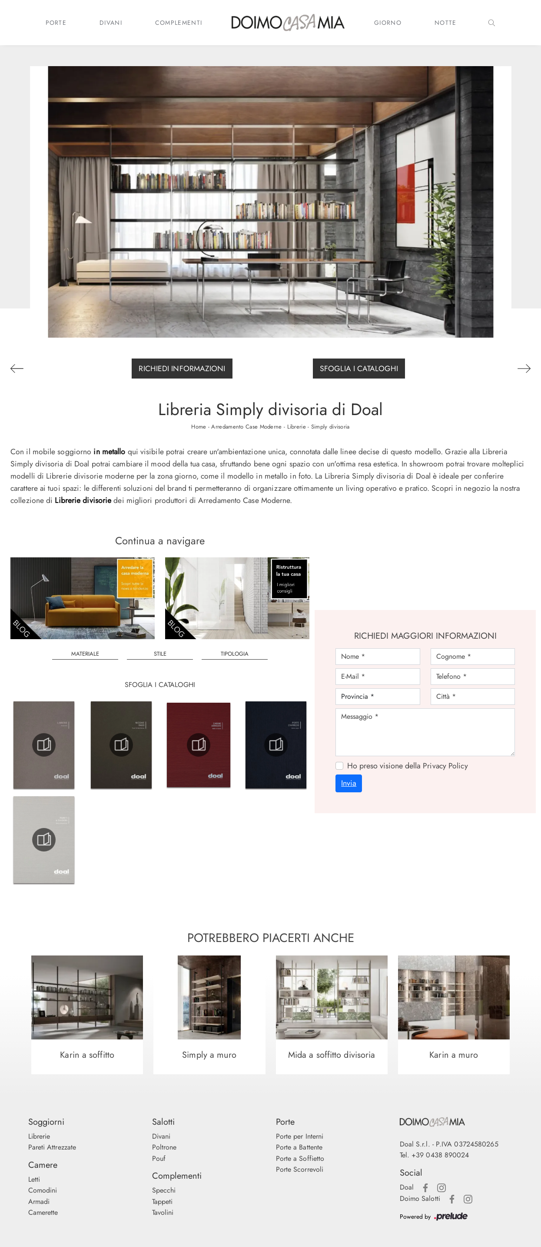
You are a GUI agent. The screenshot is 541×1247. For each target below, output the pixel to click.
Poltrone (164, 1147)
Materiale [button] (85, 654)
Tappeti (162, 1202)
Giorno (388, 22)
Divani (111, 22)
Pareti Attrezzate (52, 1147)
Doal (407, 1187)
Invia (348, 783)
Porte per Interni (300, 1136)
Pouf (159, 1158)
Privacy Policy (445, 765)
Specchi (164, 1190)
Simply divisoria (330, 426)
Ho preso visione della (407, 765)
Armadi (39, 1202)
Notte (446, 22)
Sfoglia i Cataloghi (359, 368)
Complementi (178, 22)
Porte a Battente (299, 1147)
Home (198, 426)
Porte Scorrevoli (300, 1169)
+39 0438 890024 (440, 1155)
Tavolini (163, 1213)
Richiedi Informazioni (182, 368)
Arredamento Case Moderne (246, 426)
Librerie (296, 426)
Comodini (42, 1190)
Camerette (43, 1213)
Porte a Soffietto (300, 1158)
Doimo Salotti (420, 1198)
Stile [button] (160, 654)
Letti (34, 1179)
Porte (56, 22)
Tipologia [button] (235, 654)
